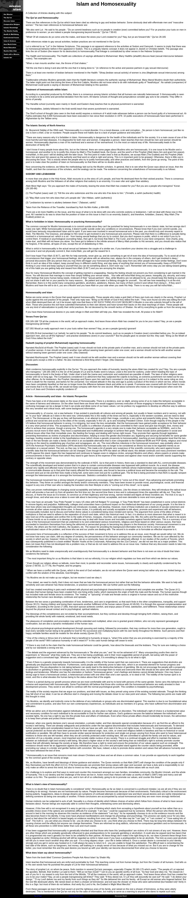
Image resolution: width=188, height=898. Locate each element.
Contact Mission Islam (76, 896)
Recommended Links (164, 896)
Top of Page (38, 896)
